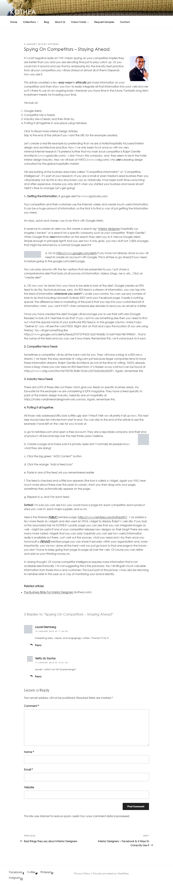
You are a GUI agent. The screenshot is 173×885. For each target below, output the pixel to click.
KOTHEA (23, 12)
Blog (46, 21)
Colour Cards (80, 21)
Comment (31, 706)
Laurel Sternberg (45, 627)
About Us (60, 21)
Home (13, 21)
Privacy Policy (82, 873)
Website (29, 787)
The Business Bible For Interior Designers (48, 592)
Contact (125, 21)
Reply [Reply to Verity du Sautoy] (38, 676)
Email (28, 769)
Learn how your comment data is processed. (101, 816)
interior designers (109, 228)
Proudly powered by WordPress (111, 873)
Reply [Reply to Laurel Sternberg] (38, 645)
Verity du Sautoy (45, 658)
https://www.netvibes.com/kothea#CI (102, 517)
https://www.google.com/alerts (76, 253)
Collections (31, 21)
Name (29, 752)
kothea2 (53, 44)
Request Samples (104, 21)
